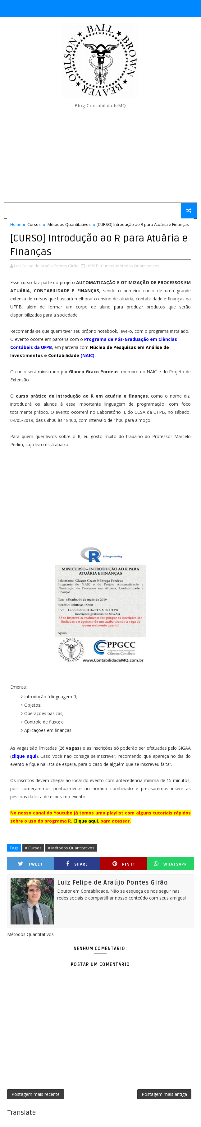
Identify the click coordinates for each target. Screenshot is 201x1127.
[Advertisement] (100, 155)
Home (15, 224)
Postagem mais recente (35, 1094)
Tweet (30, 864)
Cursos (34, 224)
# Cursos (33, 848)
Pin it (123, 864)
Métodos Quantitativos (69, 224)
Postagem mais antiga (164, 1094)
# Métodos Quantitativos (71, 848)
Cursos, (108, 266)
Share (77, 864)
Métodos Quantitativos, (138, 266)
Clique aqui (85, 821)
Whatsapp (170, 864)
